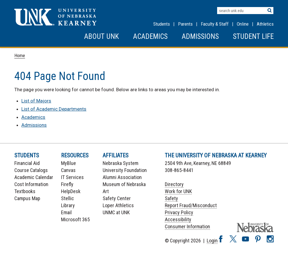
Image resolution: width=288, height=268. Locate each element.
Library (68, 205)
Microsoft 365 (75, 219)
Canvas (68, 170)
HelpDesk (70, 191)
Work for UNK (178, 191)
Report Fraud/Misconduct (191, 205)
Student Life (253, 36)
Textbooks (24, 191)
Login (212, 241)
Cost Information (31, 184)
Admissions (200, 36)
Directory (174, 184)
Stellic (67, 198)
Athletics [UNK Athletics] (265, 24)
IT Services (72, 177)
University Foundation (125, 170)
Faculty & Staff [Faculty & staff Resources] (215, 24)
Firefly (67, 184)
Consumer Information (187, 226)
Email (66, 212)
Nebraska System (120, 163)
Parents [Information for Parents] (185, 24)
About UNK (101, 36)
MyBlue (68, 163)
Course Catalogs (31, 170)
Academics (150, 36)
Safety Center (117, 198)
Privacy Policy (179, 212)
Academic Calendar (33, 177)
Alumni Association (122, 177)
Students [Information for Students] (161, 24)
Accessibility (178, 219)
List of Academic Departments (53, 109)
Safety (171, 198)
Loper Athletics (118, 205)
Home (19, 55)
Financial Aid (27, 163)
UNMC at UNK (116, 212)
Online (243, 24)
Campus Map (27, 198)
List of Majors (36, 101)
